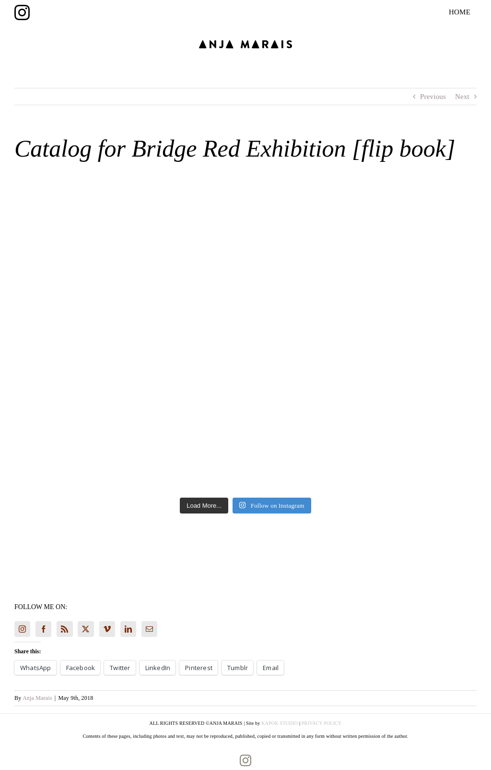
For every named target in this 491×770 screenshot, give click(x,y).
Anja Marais (37, 698)
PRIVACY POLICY (322, 723)
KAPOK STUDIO (279, 723)
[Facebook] (43, 629)
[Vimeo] (107, 629)
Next (462, 96)
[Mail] (149, 629)
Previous (433, 96)
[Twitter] (86, 629)
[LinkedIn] (128, 629)
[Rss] (64, 629)
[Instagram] (22, 629)
